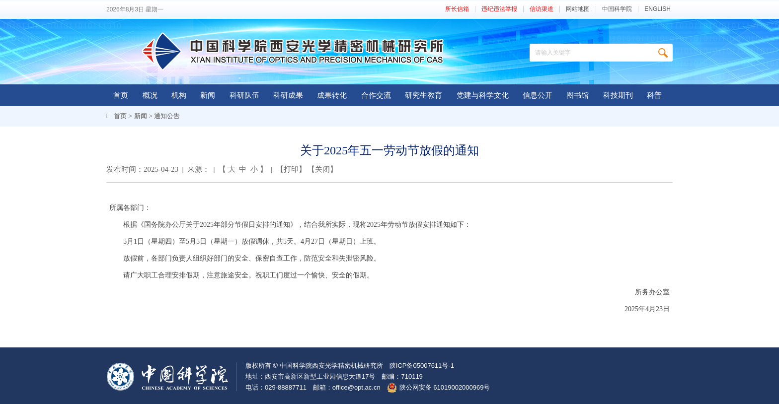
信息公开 (537, 95)
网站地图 (578, 9)
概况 (150, 95)
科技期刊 (618, 95)
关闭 (322, 169)
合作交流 (376, 95)
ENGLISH (657, 9)
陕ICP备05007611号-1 (422, 365)
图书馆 (577, 95)
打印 (291, 169)
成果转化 (332, 95)
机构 (178, 95)
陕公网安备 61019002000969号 (444, 387)
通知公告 (167, 116)
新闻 (207, 95)
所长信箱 (457, 9)
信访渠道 (541, 9)
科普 (654, 95)
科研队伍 (244, 95)
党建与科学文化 (483, 95)
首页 (120, 95)
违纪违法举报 (499, 9)
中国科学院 (617, 9)
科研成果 (288, 95)
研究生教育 (423, 95)
